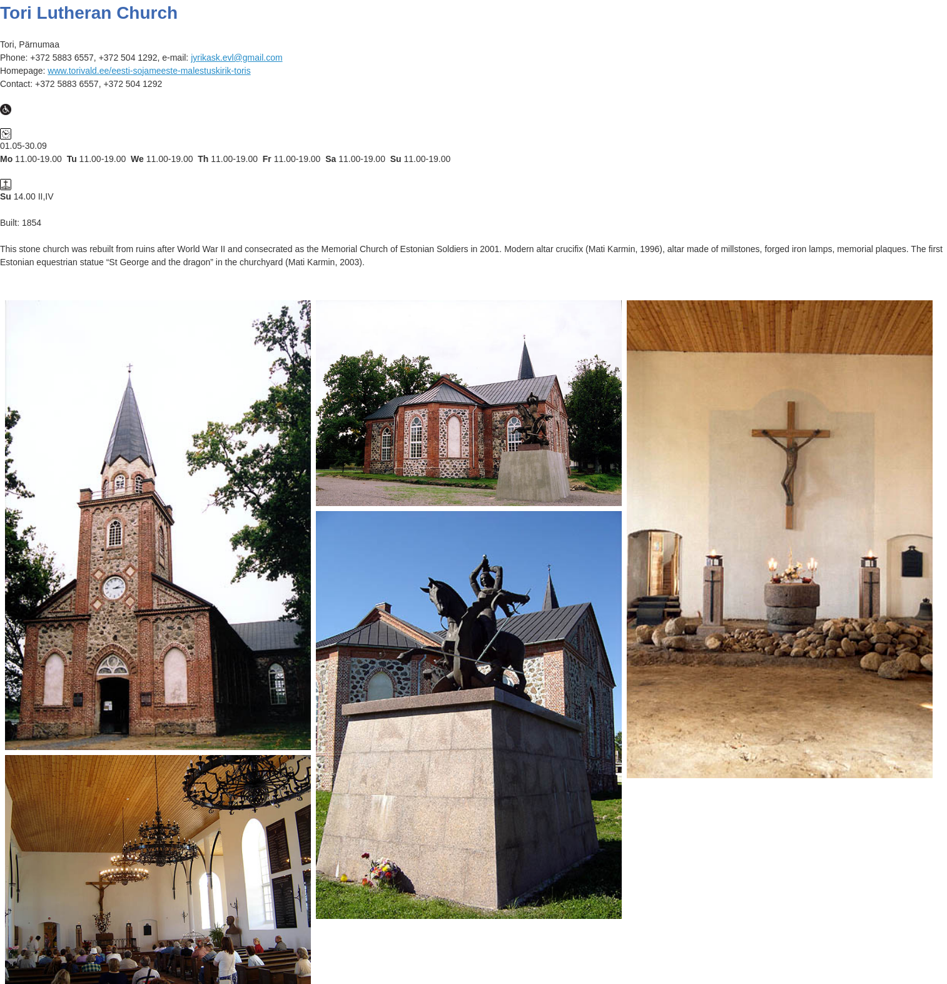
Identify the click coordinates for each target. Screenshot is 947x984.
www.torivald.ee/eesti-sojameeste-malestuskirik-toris (149, 71)
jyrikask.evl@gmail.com (236, 58)
